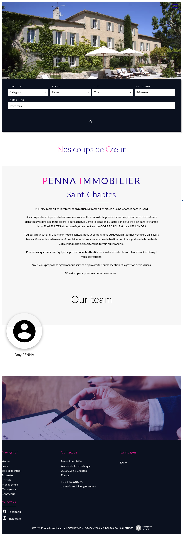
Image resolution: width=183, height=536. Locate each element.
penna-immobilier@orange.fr (79, 486)
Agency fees (92, 527)
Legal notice (73, 527)
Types (56, 86)
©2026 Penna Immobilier (47, 528)
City (97, 86)
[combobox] (28, 92)
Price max (17, 100)
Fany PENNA (24, 355)
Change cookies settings (118, 527)
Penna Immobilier (72, 461)
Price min (143, 86)
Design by (143, 528)
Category (16, 86)
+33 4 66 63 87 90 (72, 481)
